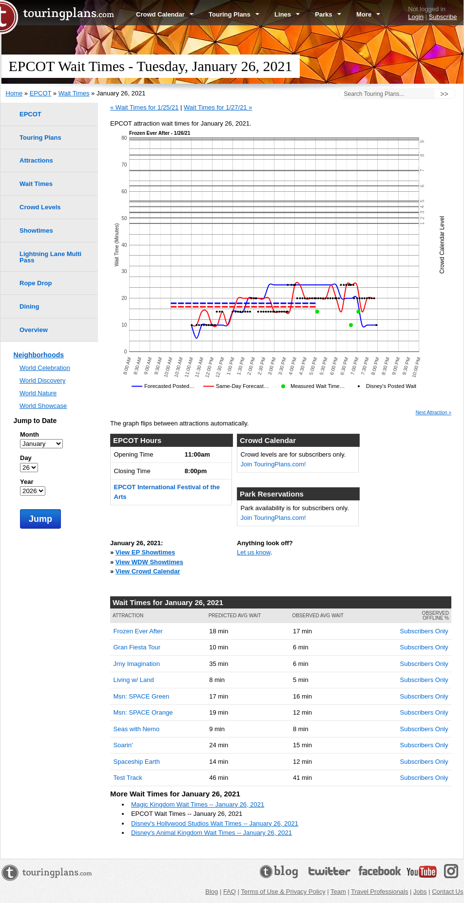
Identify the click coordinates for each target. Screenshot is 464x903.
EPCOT (41, 93)
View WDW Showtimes (149, 562)
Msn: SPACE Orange (143, 712)
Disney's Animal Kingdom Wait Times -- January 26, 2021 (211, 832)
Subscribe (443, 16)
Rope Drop (35, 283)
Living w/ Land (134, 679)
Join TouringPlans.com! (273, 464)
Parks (328, 14)
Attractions (36, 160)
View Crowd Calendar (148, 571)
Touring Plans (234, 14)
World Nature (38, 393)
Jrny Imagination (137, 663)
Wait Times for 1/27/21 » (218, 107)
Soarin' (123, 745)
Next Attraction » (433, 412)
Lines (287, 14)
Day (26, 457)
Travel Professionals (379, 891)
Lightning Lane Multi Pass (50, 257)
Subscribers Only (424, 631)
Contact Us (447, 891)
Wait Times (74, 93)
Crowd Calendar (164, 14)
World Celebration (44, 367)
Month (29, 434)
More (368, 14)
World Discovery (42, 380)
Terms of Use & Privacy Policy (283, 891)
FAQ (229, 891)
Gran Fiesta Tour (137, 647)
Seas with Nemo (137, 729)
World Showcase (43, 405)
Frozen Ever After (138, 631)
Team (338, 891)
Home (14, 93)
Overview (33, 329)
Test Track (128, 777)
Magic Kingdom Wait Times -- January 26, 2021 (197, 804)
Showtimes (36, 230)
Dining (29, 306)
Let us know (254, 552)
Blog (211, 891)
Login (416, 16)
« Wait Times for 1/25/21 (144, 107)
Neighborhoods (39, 355)
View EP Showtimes (145, 552)
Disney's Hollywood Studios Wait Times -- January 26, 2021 (214, 823)
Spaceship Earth (137, 761)
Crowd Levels (40, 207)
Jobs (419, 891)
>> (444, 94)
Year (26, 481)
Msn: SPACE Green (142, 696)
